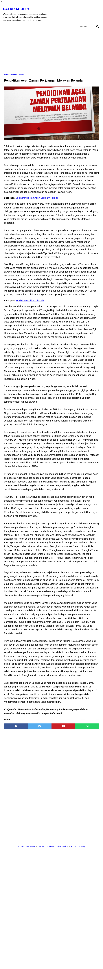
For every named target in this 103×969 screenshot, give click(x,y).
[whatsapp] (87, 723)
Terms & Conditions (46, 847)
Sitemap (81, 847)
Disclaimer (30, 847)
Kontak (21, 847)
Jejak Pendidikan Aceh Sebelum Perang (37, 195)
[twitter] (83, 12)
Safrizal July (17, 6)
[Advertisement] (51, 48)
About (73, 847)
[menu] (5, 22)
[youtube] (90, 12)
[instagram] (96, 12)
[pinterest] (63, 723)
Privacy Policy (62, 847)
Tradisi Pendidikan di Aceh (30, 297)
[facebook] (77, 12)
